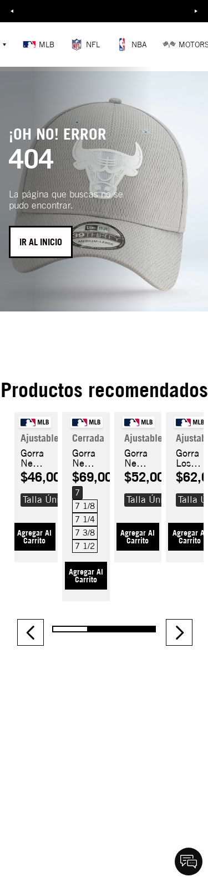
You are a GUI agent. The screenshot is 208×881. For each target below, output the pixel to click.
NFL (85, 44)
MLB (38, 44)
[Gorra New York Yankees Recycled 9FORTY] (137, 482)
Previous (12, 11)
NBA (131, 44)
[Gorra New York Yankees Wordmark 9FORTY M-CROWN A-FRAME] (34, 482)
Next (196, 11)
